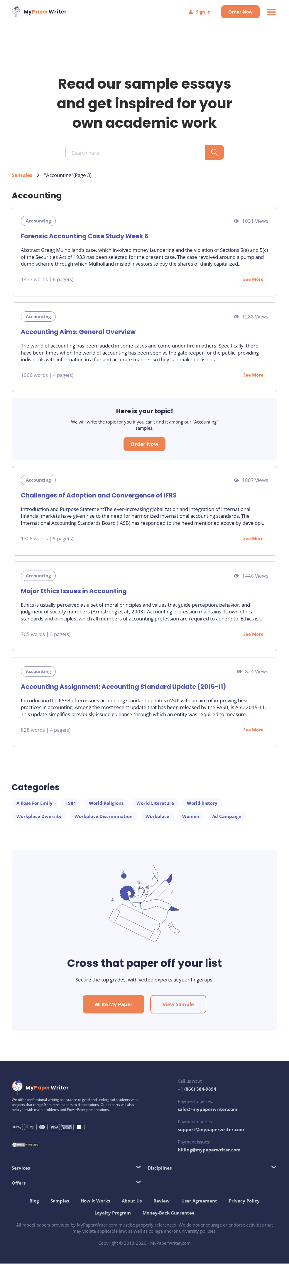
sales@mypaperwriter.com (207, 1111)
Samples (22, 175)
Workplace (157, 817)
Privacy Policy (244, 1202)
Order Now (240, 12)
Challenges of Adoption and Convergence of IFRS (98, 496)
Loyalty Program (112, 1214)
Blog (34, 1202)
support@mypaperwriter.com (211, 1131)
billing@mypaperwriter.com (209, 1151)
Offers (19, 1184)
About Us (132, 1202)
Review (161, 1202)
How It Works (95, 1202)
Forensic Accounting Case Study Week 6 (84, 236)
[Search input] (137, 153)
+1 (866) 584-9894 (197, 1090)
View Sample (178, 1005)
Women (190, 817)
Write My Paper (113, 1005)
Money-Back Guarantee (169, 1214)
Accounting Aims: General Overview (78, 332)
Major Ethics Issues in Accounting (73, 591)
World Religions (106, 804)
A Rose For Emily (34, 804)
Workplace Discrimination (104, 817)
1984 (70, 804)
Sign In (199, 12)
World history (202, 804)
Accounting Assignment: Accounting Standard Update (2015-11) (123, 687)
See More (253, 280)
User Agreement (199, 1202)
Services (21, 1169)
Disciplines (160, 1169)
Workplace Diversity (39, 817)
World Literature (155, 804)
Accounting (38, 221)
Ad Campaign (226, 817)
